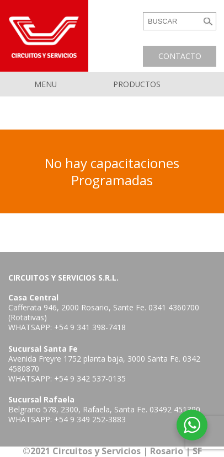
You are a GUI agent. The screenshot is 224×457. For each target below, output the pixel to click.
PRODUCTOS (137, 84)
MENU (45, 84)
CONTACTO (179, 56)
